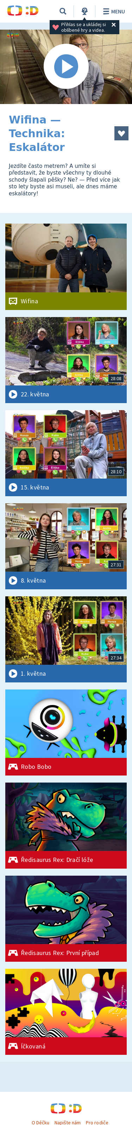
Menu (113, 11)
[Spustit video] (66, 67)
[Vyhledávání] (63, 11)
